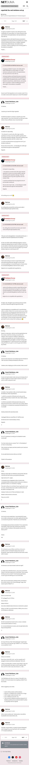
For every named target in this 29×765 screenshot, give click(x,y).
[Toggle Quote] (3, 65)
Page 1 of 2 (14, 21)
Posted (10, 28)
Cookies (21, 760)
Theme (8, 760)
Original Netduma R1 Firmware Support (17, 15)
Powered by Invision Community (14, 762)
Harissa (4, 14)
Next (24, 21)
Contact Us (14, 760)
